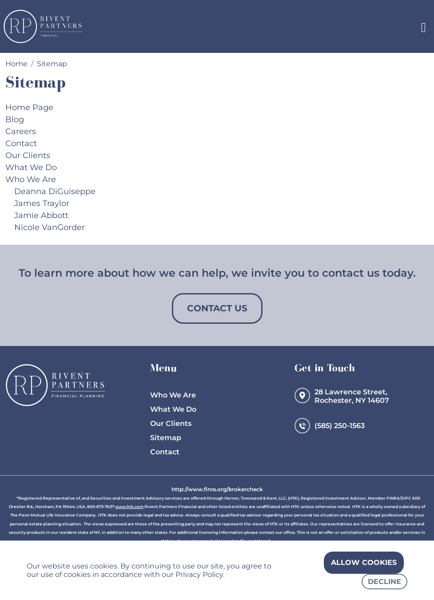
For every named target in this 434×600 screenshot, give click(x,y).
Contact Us (217, 308)
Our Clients (27, 155)
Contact (21, 143)
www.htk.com (129, 506)
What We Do (31, 167)
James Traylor (41, 203)
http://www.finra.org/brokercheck (217, 489)
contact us (350, 272)
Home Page (29, 107)
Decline (384, 581)
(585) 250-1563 (340, 425)
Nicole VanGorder (49, 227)
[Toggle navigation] (423, 26)
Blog (14, 119)
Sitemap (165, 437)
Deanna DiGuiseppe (55, 191)
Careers (20, 131)
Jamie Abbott (41, 215)
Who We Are (30, 179)
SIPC (406, 498)
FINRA (393, 498)
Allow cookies (364, 562)
